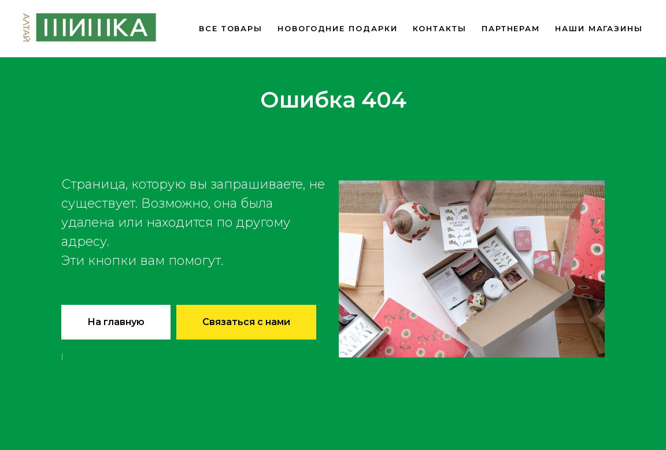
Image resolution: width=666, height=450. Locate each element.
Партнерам (511, 28)
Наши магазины (599, 28)
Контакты (440, 28)
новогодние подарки (338, 28)
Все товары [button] (230, 28)
